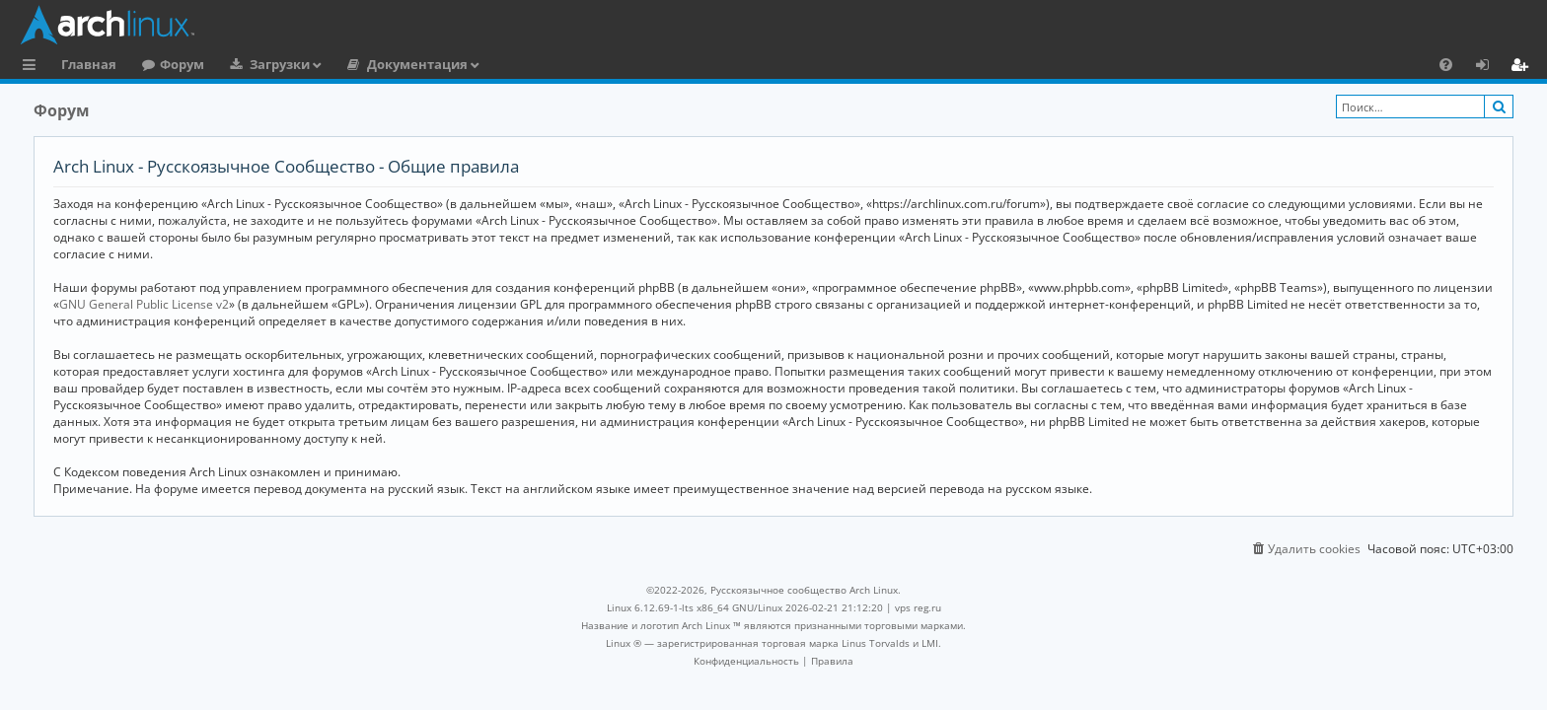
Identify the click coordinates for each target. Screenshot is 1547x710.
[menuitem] (1446, 64)
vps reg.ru (918, 607)
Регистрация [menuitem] (1523, 67)
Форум (182, 64)
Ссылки (33, 67)
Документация (417, 64)
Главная (88, 64)
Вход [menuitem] (1489, 67)
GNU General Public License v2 (144, 304)
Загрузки (280, 64)
